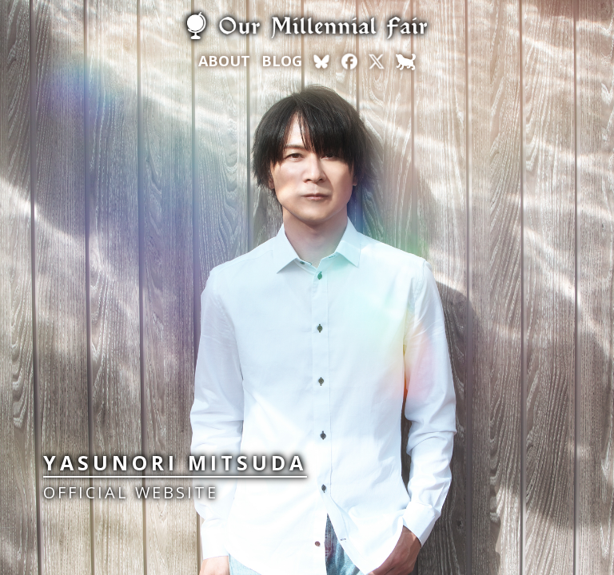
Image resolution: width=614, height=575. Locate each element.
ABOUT (224, 60)
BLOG (281, 60)
